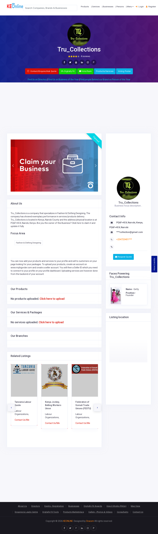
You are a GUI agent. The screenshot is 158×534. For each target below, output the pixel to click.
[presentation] (11, 407)
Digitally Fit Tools (50, 512)
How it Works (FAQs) (116, 506)
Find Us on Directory (37, 79)
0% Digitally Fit (68, 71)
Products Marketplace (73, 512)
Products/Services (105, 71)
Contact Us (138, 512)
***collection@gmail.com (129, 232)
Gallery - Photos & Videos (100, 512)
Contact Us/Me (22, 420)
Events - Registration (54, 506)
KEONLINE (68, 521)
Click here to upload (52, 298)
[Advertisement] (79, 104)
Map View (135, 506)
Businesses (73, 506)
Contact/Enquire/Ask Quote (41, 71)
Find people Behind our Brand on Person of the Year (105, 79)
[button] (13, 165)
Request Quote (123, 257)
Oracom (90, 521)
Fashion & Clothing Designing (28, 243)
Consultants (122, 512)
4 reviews (85, 56)
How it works (154, 264)
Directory (35, 506)
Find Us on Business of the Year (63, 79)
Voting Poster (124, 71)
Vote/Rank (85, 71)
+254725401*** (124, 239)
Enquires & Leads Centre (26, 512)
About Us (22, 506)
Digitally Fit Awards (93, 506)
